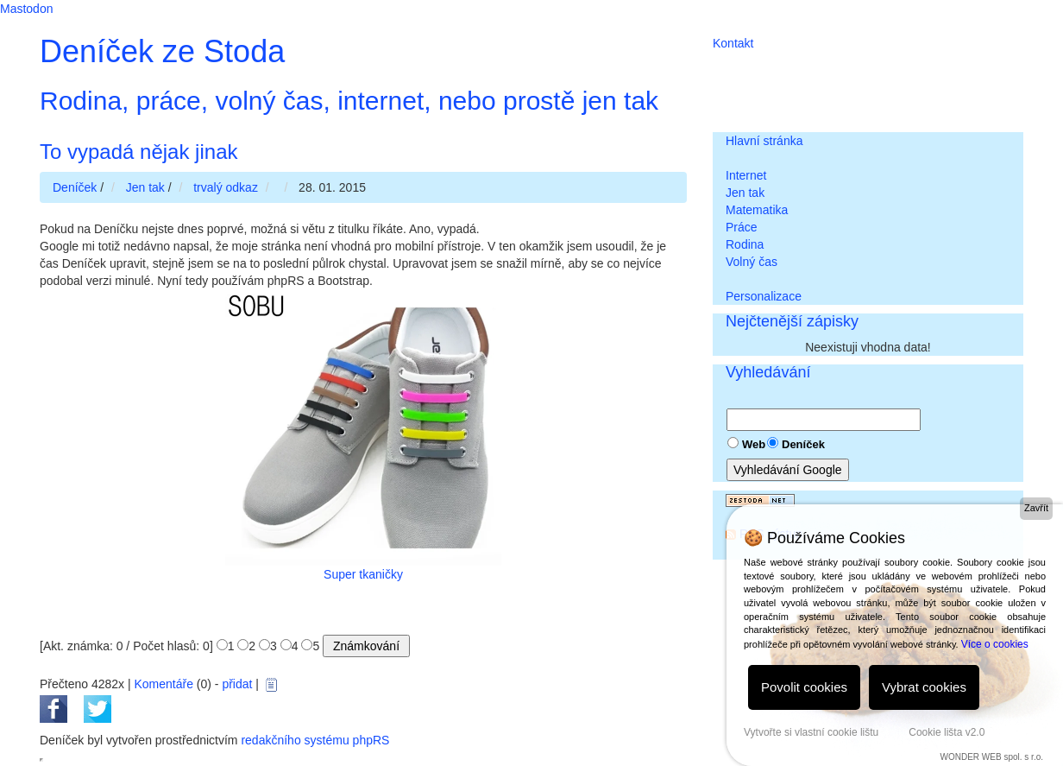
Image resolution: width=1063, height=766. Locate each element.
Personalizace (764, 296)
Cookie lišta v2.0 (946, 732)
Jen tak (745, 192)
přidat (237, 684)
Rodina (745, 244)
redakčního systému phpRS (315, 740)
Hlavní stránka (764, 141)
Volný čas (751, 262)
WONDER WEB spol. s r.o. (991, 757)
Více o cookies (994, 644)
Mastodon (26, 9)
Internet (746, 175)
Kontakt (733, 43)
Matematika (757, 210)
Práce (742, 227)
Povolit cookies (804, 687)
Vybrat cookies (924, 687)
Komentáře (163, 684)
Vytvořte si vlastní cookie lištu (811, 732)
